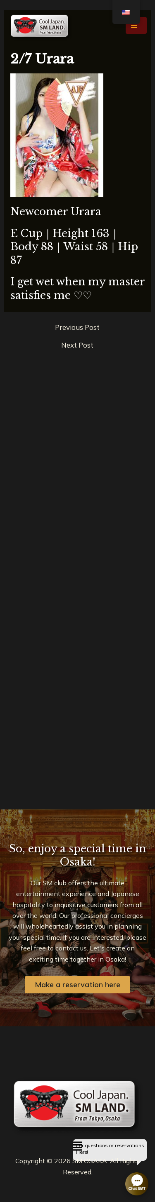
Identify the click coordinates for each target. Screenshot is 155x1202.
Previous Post (77, 327)
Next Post (77, 344)
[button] (77, 1146)
